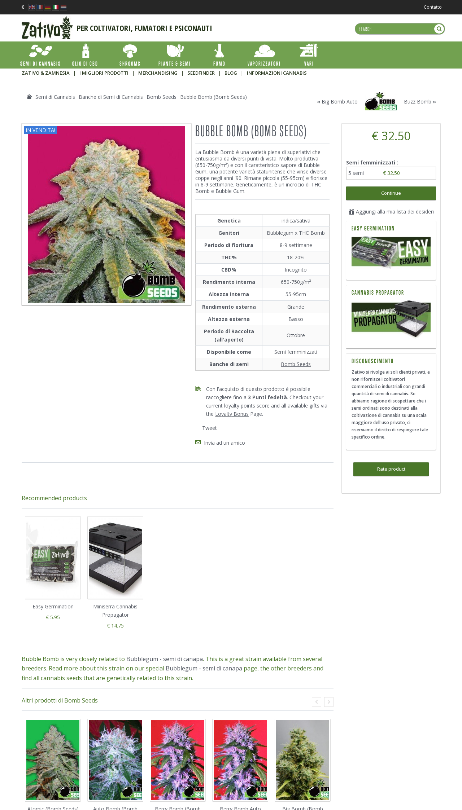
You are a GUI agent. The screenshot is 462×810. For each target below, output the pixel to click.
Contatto (433, 7)
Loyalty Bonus (232, 413)
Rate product (391, 469)
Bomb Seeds (296, 364)
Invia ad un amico (224, 442)
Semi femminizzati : (373, 162)
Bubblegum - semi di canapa (164, 659)
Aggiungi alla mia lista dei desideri (391, 211)
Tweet (209, 427)
